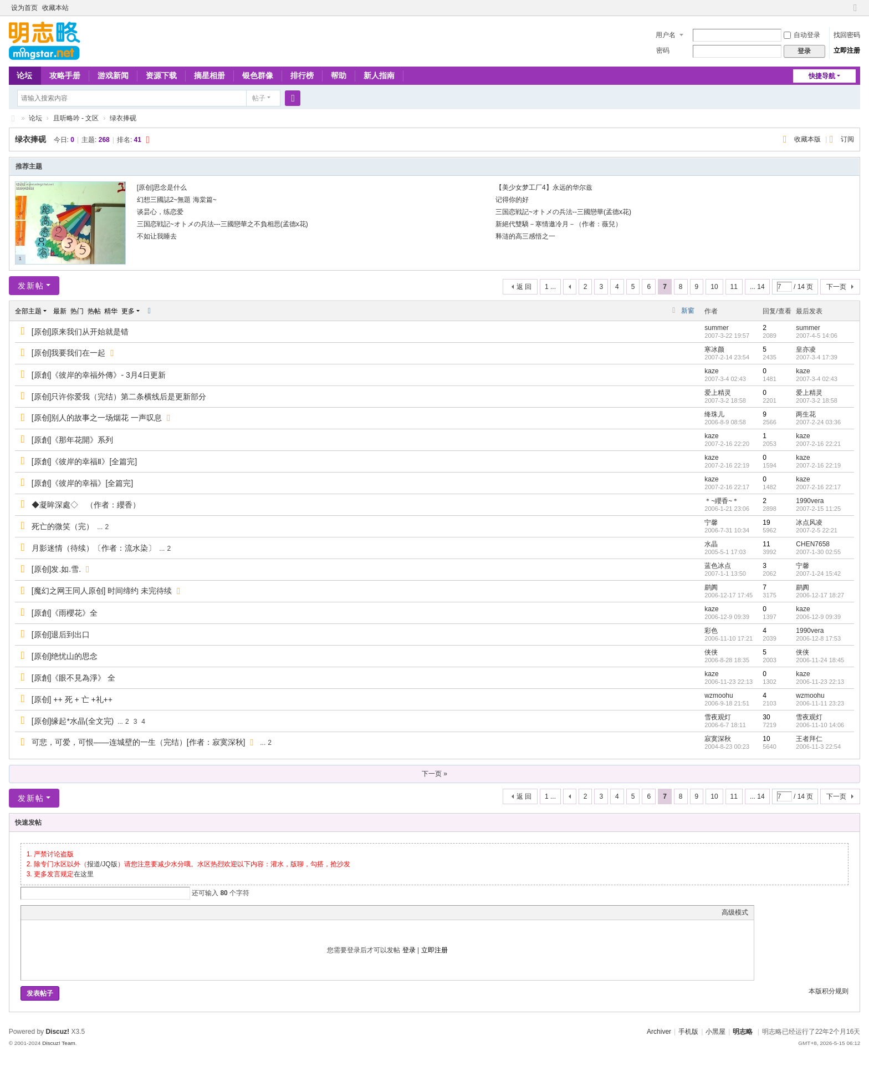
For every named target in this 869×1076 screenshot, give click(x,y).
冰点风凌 (809, 522)
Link (68, 912)
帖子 (258, 98)
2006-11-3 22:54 (818, 746)
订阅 (847, 139)
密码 (662, 50)
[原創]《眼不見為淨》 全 (74, 677)
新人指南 (379, 75)
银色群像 (257, 75)
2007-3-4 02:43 (816, 378)
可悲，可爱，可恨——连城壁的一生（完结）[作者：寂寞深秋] (139, 742)
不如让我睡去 (157, 236)
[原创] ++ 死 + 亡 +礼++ (72, 699)
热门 (77, 311)
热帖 (94, 311)
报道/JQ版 (102, 864)
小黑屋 (715, 1032)
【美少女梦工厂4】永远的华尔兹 (543, 187)
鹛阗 (711, 587)
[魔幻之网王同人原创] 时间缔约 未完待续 (102, 590)
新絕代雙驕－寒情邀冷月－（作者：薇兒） (558, 224)
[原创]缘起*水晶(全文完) (73, 721)
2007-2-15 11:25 (818, 508)
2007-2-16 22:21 (818, 443)
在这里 (84, 874)
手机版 (688, 1032)
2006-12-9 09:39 (818, 616)
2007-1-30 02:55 (818, 552)
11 (734, 287)
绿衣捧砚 (123, 118)
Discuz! (57, 1032)
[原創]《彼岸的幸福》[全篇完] (83, 483)
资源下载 (161, 75)
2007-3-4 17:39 (816, 357)
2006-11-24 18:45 (820, 660)
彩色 (711, 631)
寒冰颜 (714, 349)
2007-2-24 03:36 (818, 422)
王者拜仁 (809, 739)
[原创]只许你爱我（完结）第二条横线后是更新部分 (119, 396)
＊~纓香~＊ (721, 501)
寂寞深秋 (717, 739)
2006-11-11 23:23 (820, 703)
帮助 (338, 75)
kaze (711, 371)
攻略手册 (64, 75)
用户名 (666, 35)
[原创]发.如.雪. (56, 569)
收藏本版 (808, 139)
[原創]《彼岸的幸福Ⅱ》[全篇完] (84, 461)
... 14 (757, 287)
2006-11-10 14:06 (820, 725)
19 (766, 522)
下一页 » (434, 774)
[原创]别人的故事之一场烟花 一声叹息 (97, 417)
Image (54, 912)
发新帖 (31, 285)
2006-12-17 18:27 (820, 595)
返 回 (524, 287)
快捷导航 (822, 76)
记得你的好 (512, 200)
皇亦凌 (806, 349)
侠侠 (711, 652)
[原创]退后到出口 (61, 634)
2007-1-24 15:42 (818, 573)
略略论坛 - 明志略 (13, 118)
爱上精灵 (717, 393)
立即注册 (847, 50)
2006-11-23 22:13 (820, 681)
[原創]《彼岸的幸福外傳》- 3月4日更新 (99, 374)
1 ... (550, 287)
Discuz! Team (58, 1043)
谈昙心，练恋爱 (160, 212)
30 (766, 717)
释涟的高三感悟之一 (525, 236)
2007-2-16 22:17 (818, 487)
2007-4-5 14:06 (816, 335)
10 (714, 287)
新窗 (687, 310)
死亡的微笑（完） (63, 526)
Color (40, 912)
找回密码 (847, 35)
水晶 (711, 544)
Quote (82, 912)
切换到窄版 (855, 12)
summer (716, 328)
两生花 (806, 414)
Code (95, 912)
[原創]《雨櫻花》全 (65, 612)
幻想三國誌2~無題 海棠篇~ (177, 200)
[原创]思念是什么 (162, 187)
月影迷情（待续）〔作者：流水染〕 (94, 548)
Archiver (659, 1032)
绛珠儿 (714, 414)
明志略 (743, 1032)
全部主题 (28, 311)
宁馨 (711, 522)
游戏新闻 (113, 75)
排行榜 (302, 75)
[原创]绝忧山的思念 (65, 656)
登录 (409, 950)
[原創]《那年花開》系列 (73, 439)
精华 (110, 311)
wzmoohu (718, 695)
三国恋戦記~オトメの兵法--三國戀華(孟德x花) (563, 212)
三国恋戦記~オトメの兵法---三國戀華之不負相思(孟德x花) (222, 224)
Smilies (109, 912)
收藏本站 (55, 8)
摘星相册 (209, 75)
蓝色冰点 (717, 566)
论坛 (24, 75)
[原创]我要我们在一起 (69, 352)
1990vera (810, 501)
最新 (60, 311)
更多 (128, 311)
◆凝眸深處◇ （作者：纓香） (86, 504)
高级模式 (735, 912)
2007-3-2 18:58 (816, 400)
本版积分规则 (828, 991)
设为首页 (24, 8)
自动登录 (802, 35)
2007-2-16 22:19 (818, 465)
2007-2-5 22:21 (816, 530)
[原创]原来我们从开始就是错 (80, 331)
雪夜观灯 (717, 717)
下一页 (836, 287)
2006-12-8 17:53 (818, 638)
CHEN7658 (813, 544)
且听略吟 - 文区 (76, 118)
